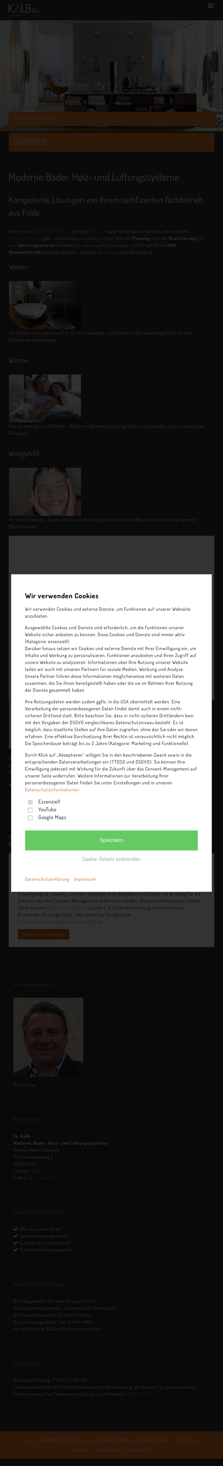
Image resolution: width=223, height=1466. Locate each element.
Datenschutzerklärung (47, 879)
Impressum (85, 879)
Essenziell (49, 801)
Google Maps (52, 817)
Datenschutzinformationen (52, 789)
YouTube (47, 809)
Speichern (111, 840)
